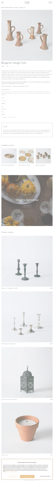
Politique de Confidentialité (10, 471)
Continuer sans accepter (45, 476)
